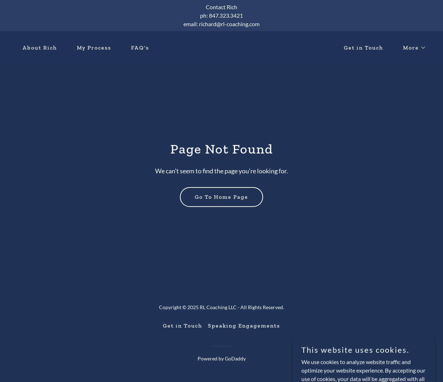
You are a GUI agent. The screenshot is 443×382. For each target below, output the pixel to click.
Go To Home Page (221, 196)
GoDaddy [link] (235, 358)
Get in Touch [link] (363, 47)
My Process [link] (94, 47)
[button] (411, 48)
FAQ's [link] (140, 47)
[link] (221, 50)
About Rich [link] (40, 47)
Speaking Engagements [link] (244, 325)
